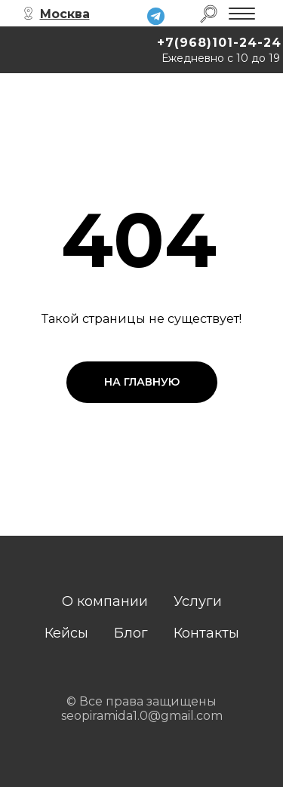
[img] (156, 16)
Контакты (206, 633)
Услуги (198, 601)
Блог (131, 633)
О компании (105, 601)
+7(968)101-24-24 (219, 42)
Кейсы (66, 633)
